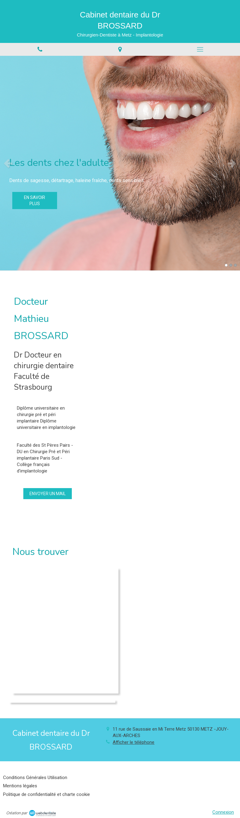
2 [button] (230, 265)
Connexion (223, 812)
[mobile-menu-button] (200, 49)
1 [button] (226, 265)
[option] (120, 163)
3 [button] (235, 265)
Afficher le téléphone (133, 742)
